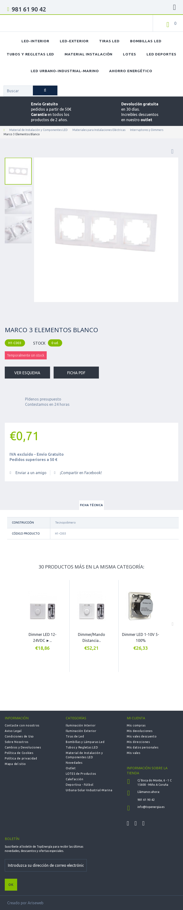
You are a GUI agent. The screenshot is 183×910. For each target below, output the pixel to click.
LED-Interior (35, 41)
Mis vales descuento (142, 736)
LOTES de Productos (81, 773)
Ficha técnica (91, 505)
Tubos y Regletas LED (30, 54)
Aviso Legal (13, 730)
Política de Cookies (19, 752)
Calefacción (74, 779)
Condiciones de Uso (19, 736)
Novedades (74, 762)
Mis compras (136, 725)
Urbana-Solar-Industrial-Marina (89, 790)
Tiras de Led (75, 736)
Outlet (71, 768)
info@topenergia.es (150, 806)
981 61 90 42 (29, 9)
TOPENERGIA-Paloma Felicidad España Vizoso (37, 24)
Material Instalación (88, 54)
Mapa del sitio (15, 763)
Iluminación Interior (81, 725)
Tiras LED (109, 41)
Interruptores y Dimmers (146, 129)
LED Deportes (161, 54)
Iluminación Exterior (81, 730)
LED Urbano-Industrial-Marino (65, 71)
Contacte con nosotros (22, 725)
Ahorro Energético (130, 71)
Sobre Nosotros (16, 741)
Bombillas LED (146, 41)
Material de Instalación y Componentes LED (38, 129)
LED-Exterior (74, 41)
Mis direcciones (138, 741)
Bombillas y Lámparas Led (85, 741)
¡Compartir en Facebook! (81, 473)
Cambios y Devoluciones (23, 747)
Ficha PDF (76, 373)
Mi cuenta (136, 718)
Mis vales (133, 752)
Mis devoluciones (139, 730)
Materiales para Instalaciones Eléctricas (98, 129)
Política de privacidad (21, 758)
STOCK (39, 343)
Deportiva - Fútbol (79, 784)
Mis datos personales (142, 747)
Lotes (129, 54)
